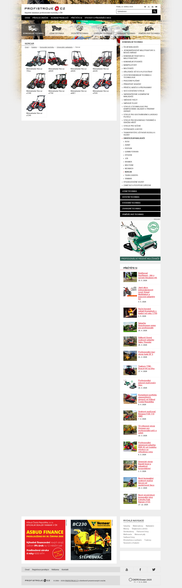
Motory (126, 528)
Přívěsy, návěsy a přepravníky (137, 87)
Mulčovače (128, 68)
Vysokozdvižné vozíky (133, 182)
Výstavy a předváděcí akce (98, 17)
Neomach (128, 168)
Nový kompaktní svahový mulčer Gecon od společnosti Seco (146, 481)
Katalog (34, 47)
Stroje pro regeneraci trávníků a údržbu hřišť (139, 121)
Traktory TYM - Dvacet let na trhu (146, 367)
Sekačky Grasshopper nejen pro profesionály (147, 325)
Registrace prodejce (40, 569)
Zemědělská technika (133, 214)
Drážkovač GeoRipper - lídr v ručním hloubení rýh (147, 275)
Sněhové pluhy (129, 103)
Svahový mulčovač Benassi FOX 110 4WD (147, 413)
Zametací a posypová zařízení (136, 185)
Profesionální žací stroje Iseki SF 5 (146, 353)
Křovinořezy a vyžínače (132, 540)
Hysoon (127, 155)
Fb (141, 569)
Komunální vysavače (132, 62)
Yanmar (127, 178)
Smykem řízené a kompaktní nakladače (135, 95)
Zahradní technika (131, 208)
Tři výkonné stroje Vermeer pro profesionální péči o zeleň (147, 429)
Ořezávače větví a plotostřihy (137, 72)
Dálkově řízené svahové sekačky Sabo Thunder (146, 339)
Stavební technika (131, 202)
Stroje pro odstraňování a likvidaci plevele (140, 115)
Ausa (126, 141)
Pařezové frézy (143, 531)
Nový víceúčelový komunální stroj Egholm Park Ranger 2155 (146, 498)
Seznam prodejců (59, 17)
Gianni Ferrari (131, 152)
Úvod (27, 17)
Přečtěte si (76, 17)
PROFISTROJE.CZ (45, 8)
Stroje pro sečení (131, 126)
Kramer (127, 162)
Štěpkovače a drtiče (132, 129)
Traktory (147, 540)
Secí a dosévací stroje (133, 91)
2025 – (140, 580)
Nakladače (150, 526)
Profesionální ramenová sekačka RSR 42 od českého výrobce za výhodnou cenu (147, 447)
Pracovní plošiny (131, 81)
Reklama (55, 569)
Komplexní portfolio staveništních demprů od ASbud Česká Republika (147, 398)
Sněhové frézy (129, 100)
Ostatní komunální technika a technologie (136, 76)
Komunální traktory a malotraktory (133, 57)
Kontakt (65, 569)
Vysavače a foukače (131, 543)
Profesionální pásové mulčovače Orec (147, 382)
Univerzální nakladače (65, 47)
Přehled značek (40, 17)
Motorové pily (140, 534)
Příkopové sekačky (131, 84)
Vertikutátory (128, 531)
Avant (126, 145)
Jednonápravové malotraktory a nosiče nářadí (138, 51)
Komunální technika (47, 47)
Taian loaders (130, 175)
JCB (125, 158)
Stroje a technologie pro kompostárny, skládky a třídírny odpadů (138, 108)
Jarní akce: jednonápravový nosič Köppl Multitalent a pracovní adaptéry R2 (146, 293)
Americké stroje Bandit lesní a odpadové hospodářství (145, 465)
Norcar (127, 172)
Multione (128, 165)
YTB (127, 569)
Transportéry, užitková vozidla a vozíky (138, 133)
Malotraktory (138, 526)
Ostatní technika (130, 197)
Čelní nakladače (130, 47)
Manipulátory (129, 65)
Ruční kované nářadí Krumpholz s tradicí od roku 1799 (147, 311)
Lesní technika (129, 191)
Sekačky (126, 526)
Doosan (127, 148)
